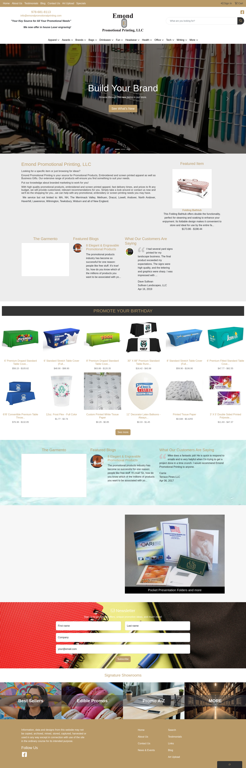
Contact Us (54, 3)
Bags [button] (91, 40)
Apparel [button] (52, 40)
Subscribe (122, 659)
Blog (42, 3)
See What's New (122, 108)
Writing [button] (180, 40)
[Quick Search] (202, 20)
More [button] (192, 40)
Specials (81, 3)
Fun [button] (118, 40)
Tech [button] (168, 40)
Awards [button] (66, 40)
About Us (17, 3)
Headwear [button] (131, 40)
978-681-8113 (41, 12)
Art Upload (68, 3)
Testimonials (31, 3)
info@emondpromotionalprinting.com (41, 15)
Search (172, 730)
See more (123, 432)
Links (171, 743)
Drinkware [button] (105, 40)
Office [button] (157, 40)
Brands (79, 40)
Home (6, 3)
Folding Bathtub (192, 210)
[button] (18, 99)
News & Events (146, 750)
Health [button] (145, 40)
